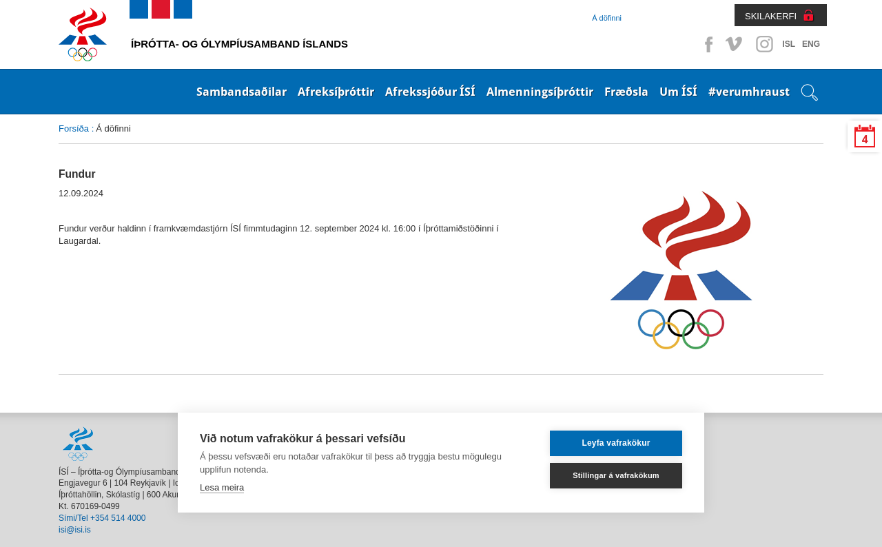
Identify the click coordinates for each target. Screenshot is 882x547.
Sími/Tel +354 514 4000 (102, 518)
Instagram (764, 44)
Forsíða (74, 128)
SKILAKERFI (771, 16)
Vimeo (735, 44)
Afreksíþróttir (336, 92)
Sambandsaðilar (241, 92)
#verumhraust (749, 92)
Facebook (706, 44)
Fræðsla (626, 92)
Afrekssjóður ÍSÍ (430, 92)
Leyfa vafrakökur (616, 443)
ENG (811, 44)
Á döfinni (607, 18)
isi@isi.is (75, 530)
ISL (788, 44)
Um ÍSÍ (678, 92)
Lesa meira (222, 487)
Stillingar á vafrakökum (616, 475)
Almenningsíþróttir (539, 92)
